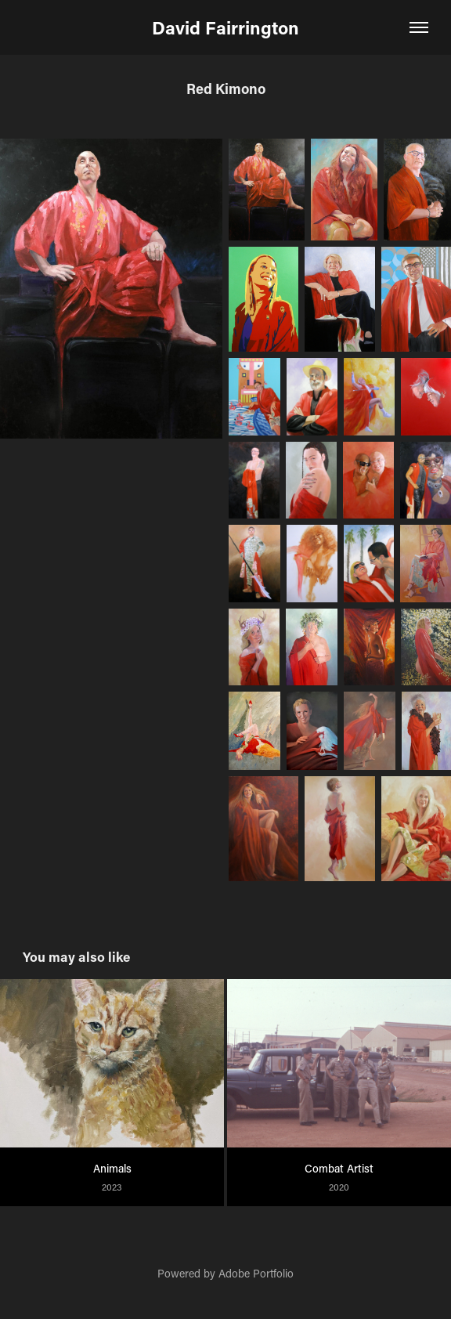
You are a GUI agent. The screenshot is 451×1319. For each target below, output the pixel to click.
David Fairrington (225, 27)
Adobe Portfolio (256, 1273)
